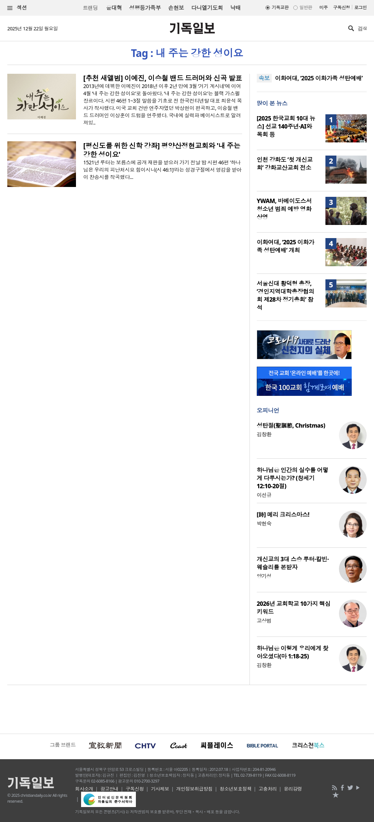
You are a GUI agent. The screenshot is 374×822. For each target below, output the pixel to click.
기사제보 (160, 788)
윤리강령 (293, 788)
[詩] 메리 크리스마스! (283, 515)
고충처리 (268, 788)
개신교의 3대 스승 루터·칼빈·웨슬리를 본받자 (293, 563)
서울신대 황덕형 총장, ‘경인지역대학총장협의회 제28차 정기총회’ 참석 (285, 295)
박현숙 (264, 523)
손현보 (176, 7)
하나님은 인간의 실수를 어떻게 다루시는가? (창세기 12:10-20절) (292, 478)
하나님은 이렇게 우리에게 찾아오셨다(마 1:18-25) (292, 652)
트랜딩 (90, 7)
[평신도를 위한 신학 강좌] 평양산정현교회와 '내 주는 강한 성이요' (161, 150)
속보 (264, 78)
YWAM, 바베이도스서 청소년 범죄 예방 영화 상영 (284, 209)
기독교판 (280, 7)
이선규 (264, 495)
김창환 (264, 434)
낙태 (235, 7)
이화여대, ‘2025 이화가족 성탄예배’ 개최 (285, 246)
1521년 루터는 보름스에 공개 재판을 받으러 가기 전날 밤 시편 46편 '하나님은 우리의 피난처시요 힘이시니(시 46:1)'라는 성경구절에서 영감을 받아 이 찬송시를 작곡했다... (162, 169)
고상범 (264, 620)
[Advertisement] (187, 708)
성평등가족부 (145, 7)
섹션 (17, 8)
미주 (323, 7)
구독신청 (341, 7)
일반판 (305, 7)
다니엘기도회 (207, 7)
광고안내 (109, 788)
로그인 (360, 7)
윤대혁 (114, 7)
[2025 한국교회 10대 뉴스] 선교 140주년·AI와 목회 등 (286, 126)
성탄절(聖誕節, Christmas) (291, 425)
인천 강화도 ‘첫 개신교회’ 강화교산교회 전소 (285, 164)
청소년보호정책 (235, 788)
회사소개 (84, 788)
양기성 (264, 576)
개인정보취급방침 (194, 788)
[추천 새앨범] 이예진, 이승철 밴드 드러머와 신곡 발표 (162, 78)
